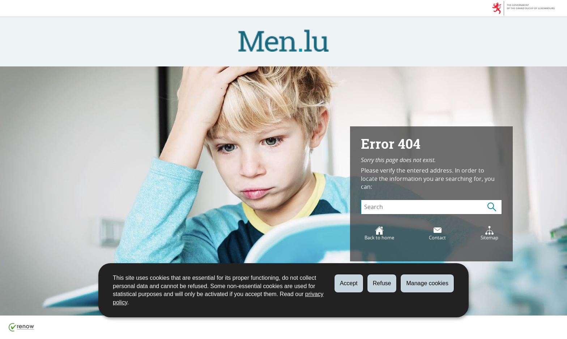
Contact (437, 233)
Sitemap (489, 233)
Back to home (379, 233)
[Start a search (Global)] (492, 207)
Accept (349, 283)
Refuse (382, 283)
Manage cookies (427, 283)
